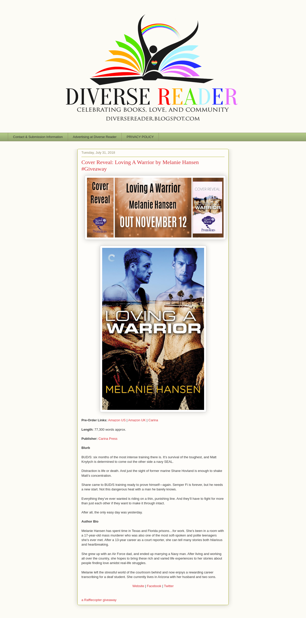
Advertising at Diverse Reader (95, 137)
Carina (153, 420)
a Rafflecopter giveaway (99, 600)
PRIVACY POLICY (140, 137)
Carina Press (107, 439)
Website (138, 586)
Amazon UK (137, 420)
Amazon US (117, 420)
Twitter (168, 586)
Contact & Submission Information (38, 137)
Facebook (154, 586)
